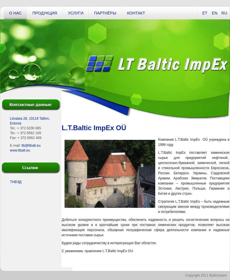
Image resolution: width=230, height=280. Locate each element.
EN (214, 13)
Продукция (44, 13)
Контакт (136, 13)
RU (224, 13)
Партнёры (105, 13)
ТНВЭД (15, 182)
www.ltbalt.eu (20, 150)
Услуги (75, 13)
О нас (15, 13)
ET (204, 13)
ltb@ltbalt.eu (31, 146)
